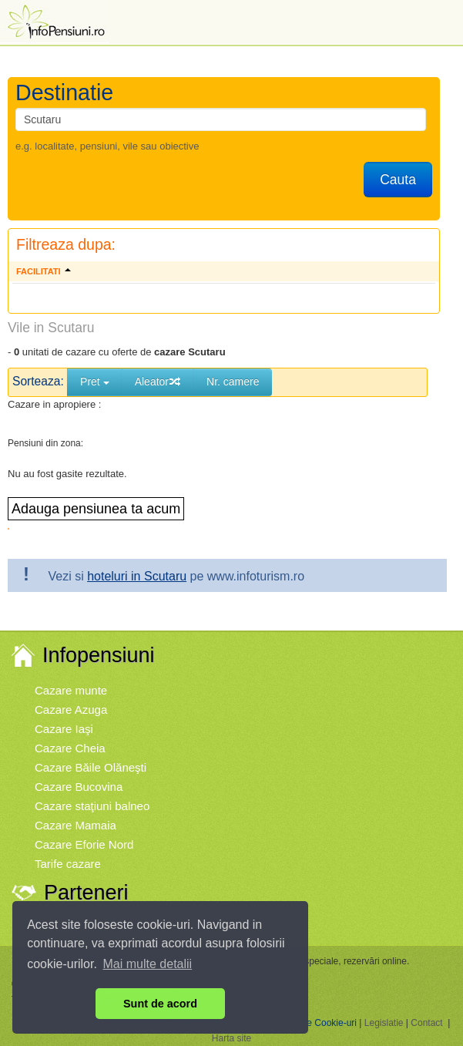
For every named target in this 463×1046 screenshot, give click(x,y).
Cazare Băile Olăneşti (90, 767)
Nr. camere (232, 381)
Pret (94, 381)
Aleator (158, 381)
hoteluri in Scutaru (136, 576)
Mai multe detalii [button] (148, 963)
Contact (426, 1022)
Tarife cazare (68, 863)
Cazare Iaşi (64, 728)
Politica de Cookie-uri (313, 1022)
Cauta (398, 179)
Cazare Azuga (71, 709)
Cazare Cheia (70, 748)
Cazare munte (71, 690)
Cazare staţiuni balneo (92, 805)
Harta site (231, 1038)
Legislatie (384, 1022)
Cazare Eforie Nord (84, 844)
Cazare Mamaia (75, 825)
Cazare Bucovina (78, 786)
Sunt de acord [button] (160, 1003)
